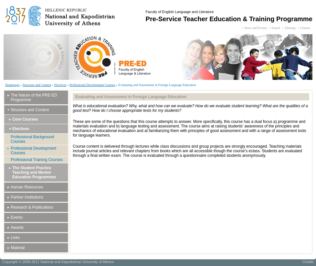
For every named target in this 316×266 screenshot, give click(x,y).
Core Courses (25, 119)
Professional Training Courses (37, 159)
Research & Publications (32, 207)
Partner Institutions (27, 197)
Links (15, 237)
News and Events (255, 28)
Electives (60, 85)
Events (17, 217)
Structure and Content (36, 85)
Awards (17, 227)
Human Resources (27, 187)
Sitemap (290, 28)
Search (275, 28)
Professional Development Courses (92, 85)
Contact (305, 28)
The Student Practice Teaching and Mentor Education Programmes (34, 172)
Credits (308, 262)
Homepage (12, 85)
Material (18, 247)
